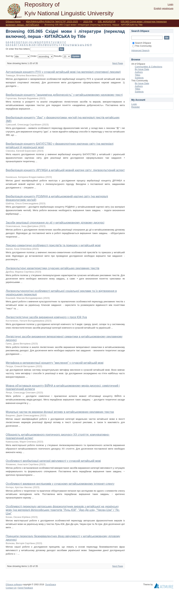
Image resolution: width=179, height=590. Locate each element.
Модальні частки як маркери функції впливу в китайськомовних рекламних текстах (60, 411)
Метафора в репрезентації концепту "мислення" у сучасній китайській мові (55, 362)
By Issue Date (142, 69)
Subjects (139, 77)
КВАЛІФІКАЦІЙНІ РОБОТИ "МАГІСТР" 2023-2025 (52, 21)
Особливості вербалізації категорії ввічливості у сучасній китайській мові (53, 460)
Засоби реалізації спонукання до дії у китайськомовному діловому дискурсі (55, 222)
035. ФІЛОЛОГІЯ (107, 21)
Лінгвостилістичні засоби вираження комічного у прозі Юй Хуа (46, 317)
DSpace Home (13, 21)
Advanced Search (140, 50)
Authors (139, 72)
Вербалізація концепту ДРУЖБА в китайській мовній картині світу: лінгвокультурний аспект (65, 170)
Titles (137, 75)
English (157, 8)
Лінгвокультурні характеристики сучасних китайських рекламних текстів (52, 268)
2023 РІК (87, 21)
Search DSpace (141, 43)
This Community (142, 46)
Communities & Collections (148, 66)
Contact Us (11, 588)
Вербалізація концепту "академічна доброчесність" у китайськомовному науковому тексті (64, 94)
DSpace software (14, 584)
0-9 (7, 42)
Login (170, 4)
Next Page (117, 63)
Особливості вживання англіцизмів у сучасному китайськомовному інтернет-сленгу (60, 483)
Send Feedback (25, 588)
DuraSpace (50, 584)
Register (135, 107)
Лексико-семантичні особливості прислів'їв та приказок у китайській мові (53, 245)
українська (167, 8)
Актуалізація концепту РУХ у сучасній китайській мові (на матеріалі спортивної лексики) (63, 71)
